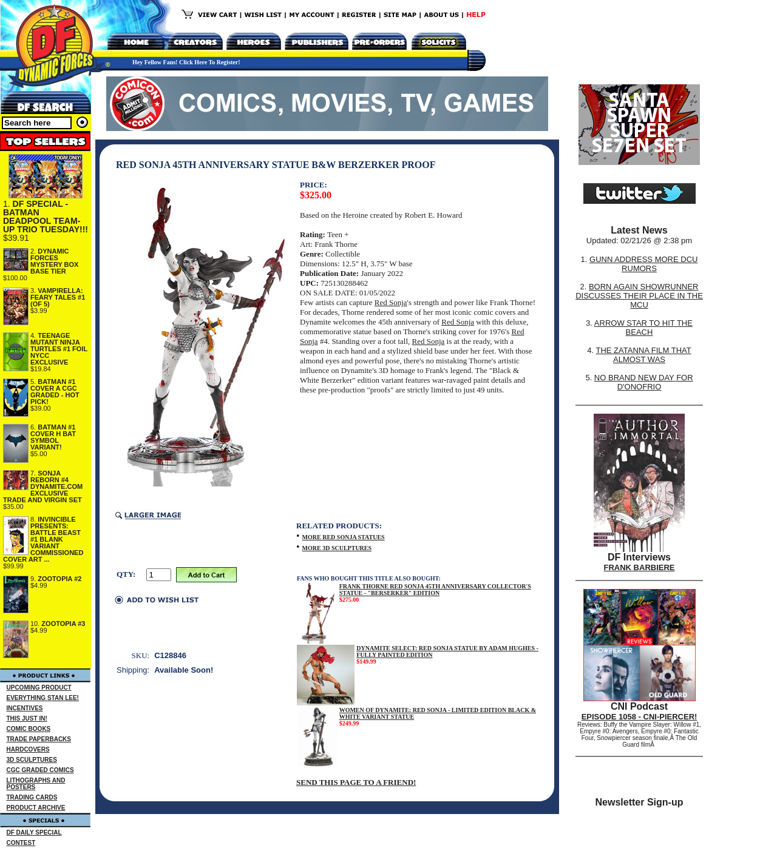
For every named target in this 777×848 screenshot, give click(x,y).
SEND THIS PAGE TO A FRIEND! (356, 782)
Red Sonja (391, 302)
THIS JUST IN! (27, 718)
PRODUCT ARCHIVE (36, 807)
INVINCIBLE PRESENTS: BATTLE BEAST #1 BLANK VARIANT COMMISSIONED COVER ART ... (43, 539)
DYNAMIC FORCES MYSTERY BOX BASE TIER (54, 261)
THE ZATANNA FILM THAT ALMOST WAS (643, 355)
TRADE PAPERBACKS (39, 739)
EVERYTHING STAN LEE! (43, 698)
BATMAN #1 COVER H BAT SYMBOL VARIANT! (53, 437)
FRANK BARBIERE (639, 567)
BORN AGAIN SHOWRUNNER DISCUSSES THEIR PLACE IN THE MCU (639, 295)
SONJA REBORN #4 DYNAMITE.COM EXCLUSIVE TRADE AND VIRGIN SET (43, 486)
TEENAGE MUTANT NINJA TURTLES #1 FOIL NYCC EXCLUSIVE (58, 349)
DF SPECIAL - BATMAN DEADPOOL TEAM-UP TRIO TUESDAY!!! (45, 216)
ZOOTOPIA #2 (59, 578)
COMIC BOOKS (29, 728)
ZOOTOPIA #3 (63, 623)
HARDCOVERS (28, 749)
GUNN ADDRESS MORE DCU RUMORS (643, 264)
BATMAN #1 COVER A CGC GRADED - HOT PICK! (55, 391)
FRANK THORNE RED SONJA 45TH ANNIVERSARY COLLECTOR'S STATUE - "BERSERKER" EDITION (435, 589)
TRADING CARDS (32, 797)
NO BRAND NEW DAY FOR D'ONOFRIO (643, 382)
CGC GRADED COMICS (40, 770)
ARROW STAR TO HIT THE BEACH (643, 327)
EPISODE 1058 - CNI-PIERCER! (639, 716)
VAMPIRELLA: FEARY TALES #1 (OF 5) (57, 297)
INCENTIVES (25, 708)
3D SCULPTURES (32, 759)
